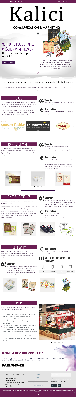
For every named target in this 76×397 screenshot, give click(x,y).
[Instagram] (55, 385)
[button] (38, 33)
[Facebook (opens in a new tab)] (59, 1)
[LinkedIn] (59, 385)
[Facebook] (52, 385)
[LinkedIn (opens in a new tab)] (64, 1)
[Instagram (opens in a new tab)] (61, 1)
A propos (38, 374)
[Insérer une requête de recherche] (61, 375)
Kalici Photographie (38, 385)
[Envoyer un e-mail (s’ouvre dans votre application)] (66, 1)
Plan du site (38, 380)
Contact (7, 348)
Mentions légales (38, 383)
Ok (38, 394)
